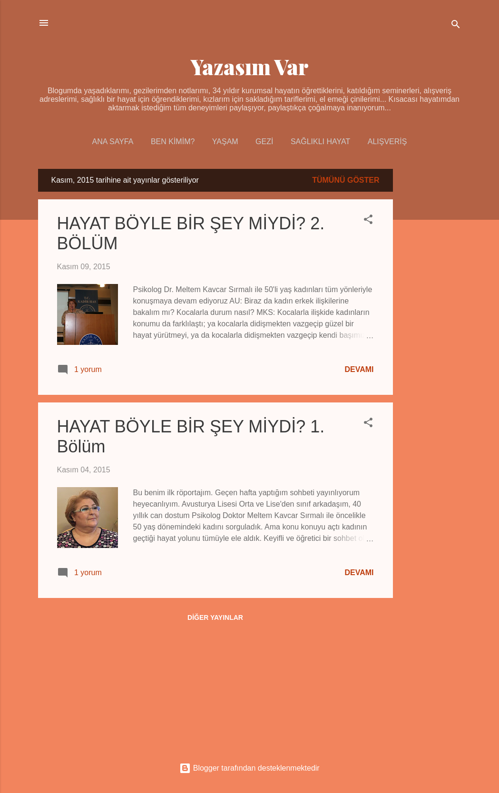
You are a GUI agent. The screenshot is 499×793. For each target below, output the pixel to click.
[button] (368, 221)
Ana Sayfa (113, 141)
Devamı (358, 369)
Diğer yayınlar (215, 617)
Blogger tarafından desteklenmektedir (249, 768)
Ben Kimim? (173, 141)
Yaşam (225, 141)
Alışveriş (387, 141)
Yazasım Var (250, 66)
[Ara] (455, 25)
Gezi (264, 141)
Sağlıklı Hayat (320, 141)
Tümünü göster (345, 180)
